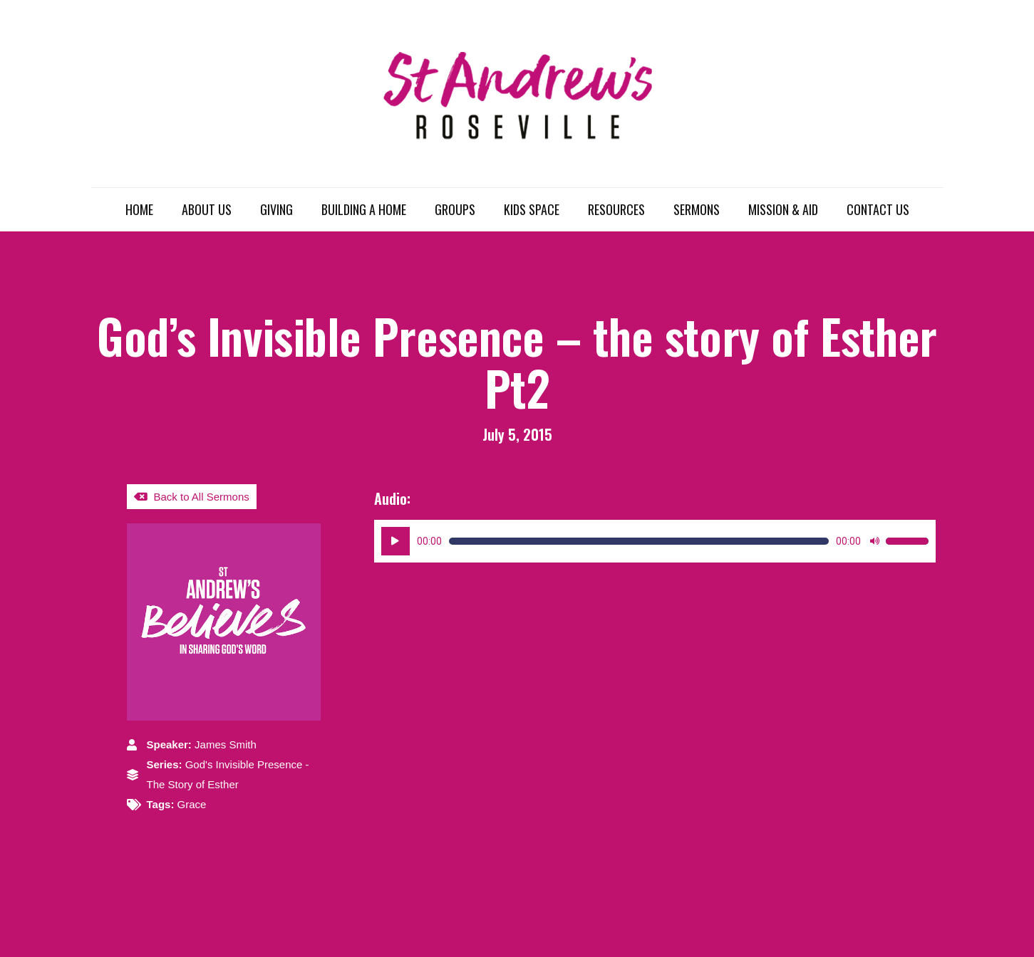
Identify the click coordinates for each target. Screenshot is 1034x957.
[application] (655, 541)
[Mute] (874, 541)
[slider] (639, 541)
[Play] (395, 541)
